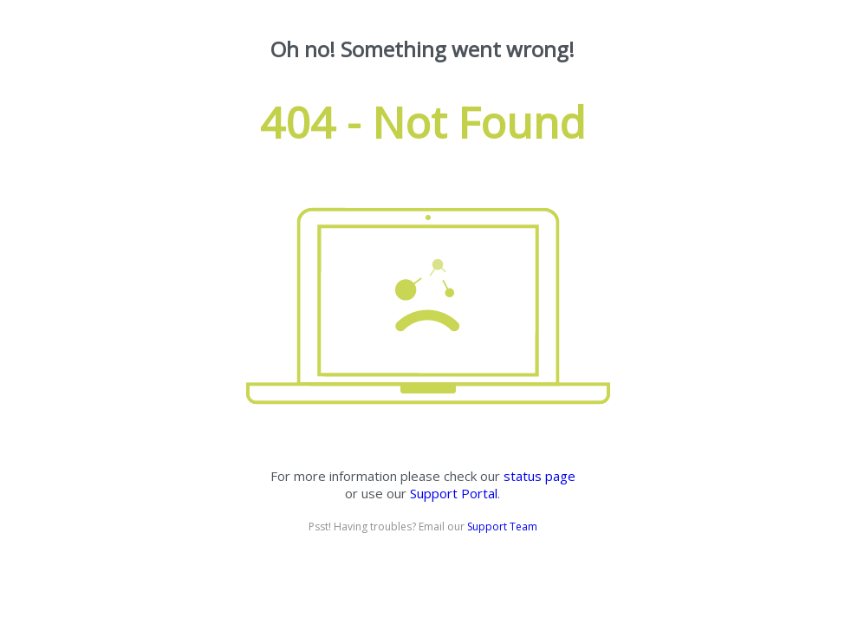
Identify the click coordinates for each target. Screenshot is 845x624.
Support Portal (453, 493)
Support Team (502, 526)
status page (539, 475)
